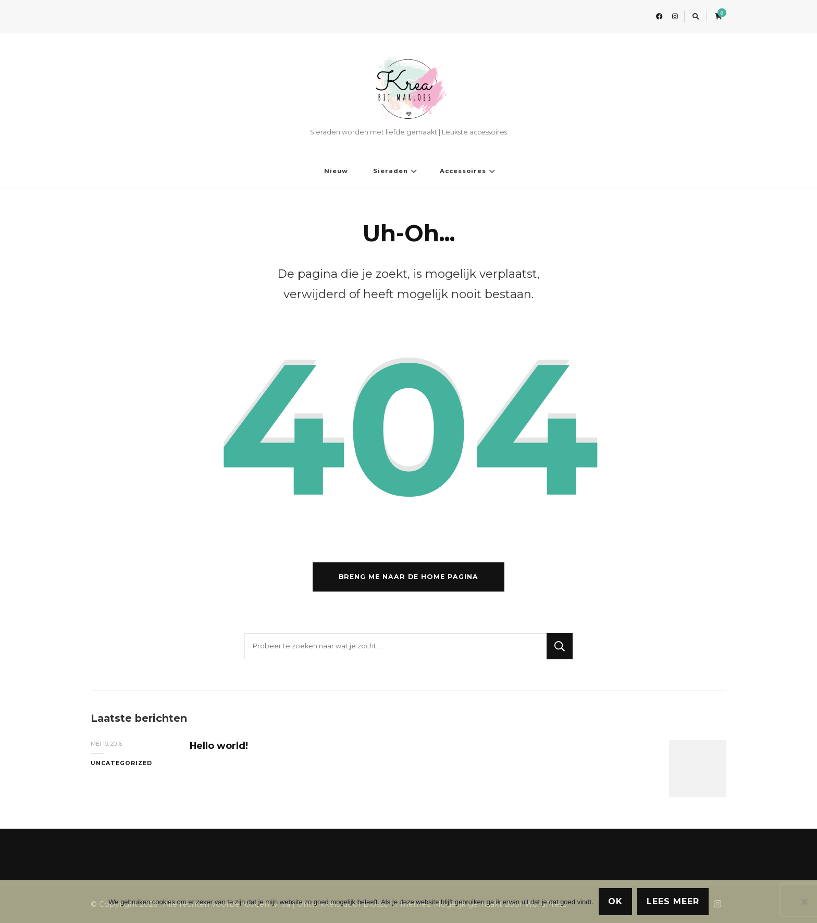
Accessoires (463, 171)
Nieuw (336, 171)
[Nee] (804, 901)
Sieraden (390, 171)
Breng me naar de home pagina (408, 577)
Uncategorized (121, 763)
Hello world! (219, 745)
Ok (615, 901)
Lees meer (673, 901)
